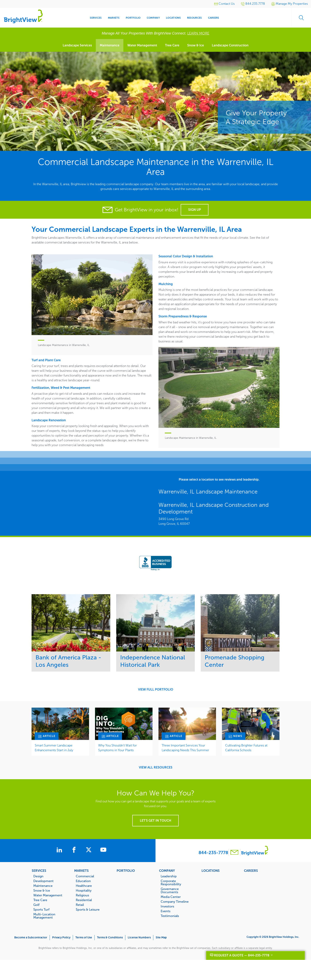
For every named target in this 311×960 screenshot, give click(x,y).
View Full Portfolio (155, 689)
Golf (36, 904)
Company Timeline (175, 901)
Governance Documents (170, 890)
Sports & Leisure (88, 909)
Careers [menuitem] (213, 17)
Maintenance (109, 45)
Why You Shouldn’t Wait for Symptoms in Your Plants (117, 747)
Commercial (85, 876)
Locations (211, 870)
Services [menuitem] (96, 17)
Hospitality (83, 890)
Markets (81, 870)
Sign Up (194, 210)
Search (301, 18)
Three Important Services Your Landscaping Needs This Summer (185, 747)
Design (38, 876)
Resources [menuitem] (194, 17)
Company (167, 870)
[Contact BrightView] (234, 853)
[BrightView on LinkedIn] (59, 850)
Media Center (171, 897)
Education (83, 881)
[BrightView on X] (90, 850)
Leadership (169, 876)
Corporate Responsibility (171, 882)
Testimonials (170, 916)
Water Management (142, 45)
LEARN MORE (198, 33)
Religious (82, 895)
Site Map (161, 937)
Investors (167, 906)
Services (39, 870)
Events (165, 911)
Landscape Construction (230, 45)
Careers (251, 870)
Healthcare (84, 885)
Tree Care (172, 45)
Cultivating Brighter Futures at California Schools (246, 747)
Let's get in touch (155, 820)
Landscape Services (77, 45)
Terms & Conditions (110, 937)
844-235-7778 (213, 852)
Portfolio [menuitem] (133, 17)
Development (43, 881)
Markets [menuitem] (114, 17)
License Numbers (139, 937)
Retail (80, 904)
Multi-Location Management (44, 915)
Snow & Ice (195, 45)
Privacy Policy (61, 937)
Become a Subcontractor (30, 937)
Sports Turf (41, 909)
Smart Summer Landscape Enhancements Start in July (54, 747)
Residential (84, 900)
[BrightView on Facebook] (75, 850)
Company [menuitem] (153, 17)
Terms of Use (83, 937)
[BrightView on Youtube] (105, 850)
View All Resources (155, 767)
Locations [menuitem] (173, 17)
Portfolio (126, 870)
